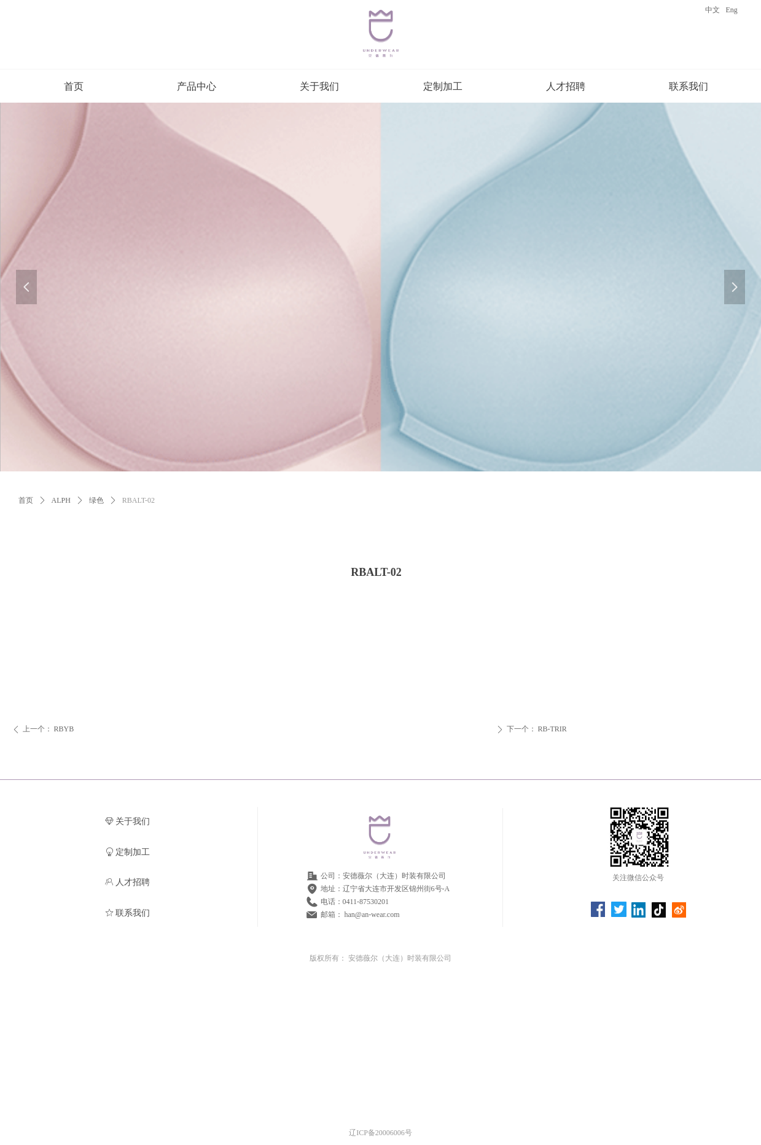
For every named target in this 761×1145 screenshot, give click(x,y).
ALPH (61, 500)
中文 (712, 10)
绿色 (96, 500)
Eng (732, 10)
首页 (25, 500)
